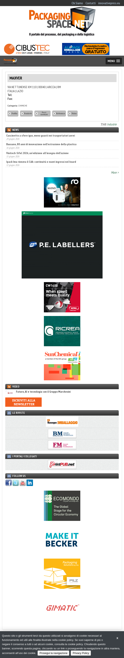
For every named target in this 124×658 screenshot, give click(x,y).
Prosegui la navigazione (53, 653)
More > (115, 172)
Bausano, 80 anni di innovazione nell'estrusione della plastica (41, 144)
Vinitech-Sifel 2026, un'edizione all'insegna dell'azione (37, 153)
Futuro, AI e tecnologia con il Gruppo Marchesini (38, 391)
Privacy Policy (81, 653)
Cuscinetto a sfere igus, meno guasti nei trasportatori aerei (40, 135)
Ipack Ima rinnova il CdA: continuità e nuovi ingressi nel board (41, 161)
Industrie (112, 124)
